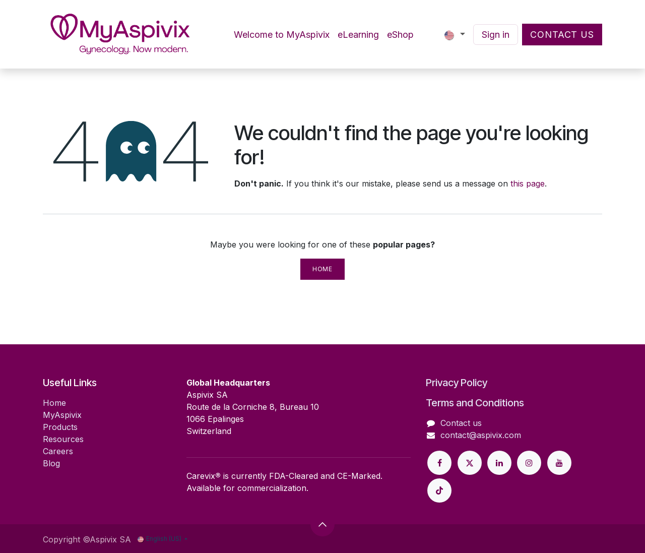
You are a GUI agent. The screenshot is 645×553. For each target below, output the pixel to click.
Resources (63, 439)
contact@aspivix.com (480, 435)
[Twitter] (470, 463)
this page (527, 183)
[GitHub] (439, 490)
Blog (51, 463)
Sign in (495, 34)
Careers (58, 451)
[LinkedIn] (499, 463)
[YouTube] (559, 463)
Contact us (461, 423)
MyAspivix (62, 415)
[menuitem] (282, 34)
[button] (322, 524)
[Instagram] (529, 463)
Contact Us (562, 34)
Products (60, 427)
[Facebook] (439, 463)
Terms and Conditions (475, 403)
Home (322, 269)
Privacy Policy (456, 383)
